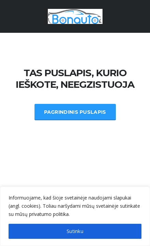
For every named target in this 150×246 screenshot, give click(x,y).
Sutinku (75, 231)
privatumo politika (49, 214)
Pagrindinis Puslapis (75, 112)
